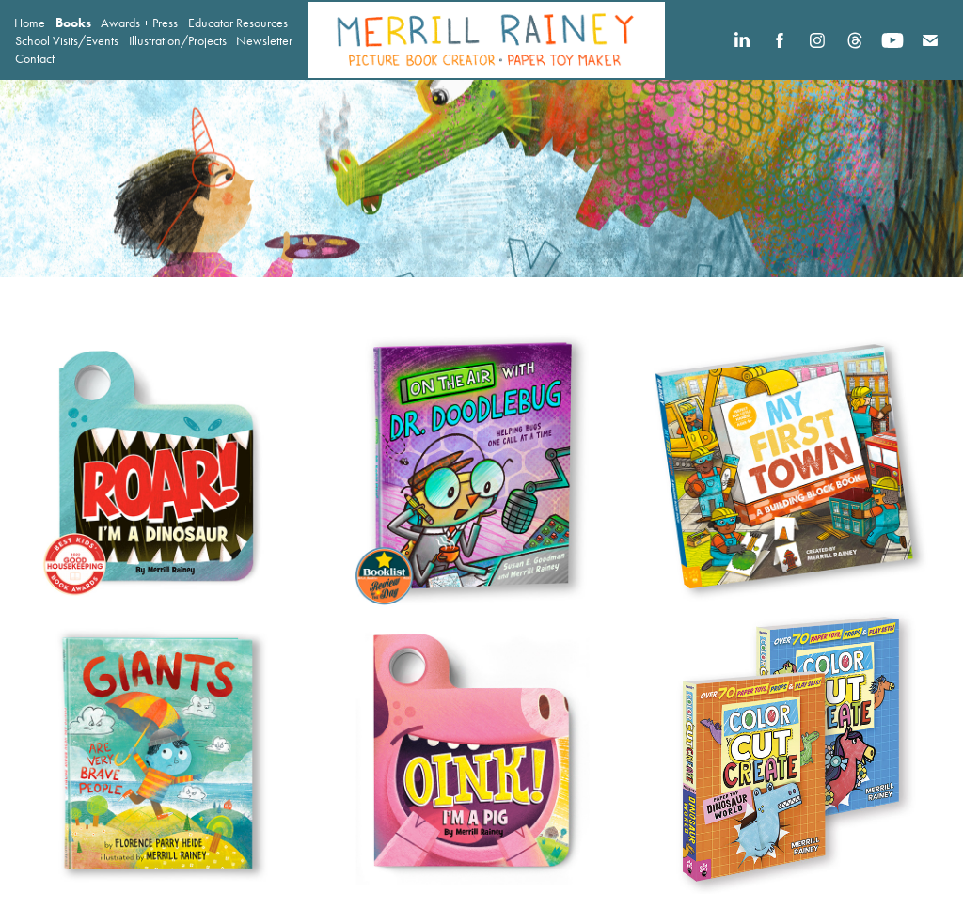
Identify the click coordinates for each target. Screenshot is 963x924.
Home (29, 23)
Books (73, 23)
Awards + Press (139, 23)
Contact (35, 59)
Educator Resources (238, 23)
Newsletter (264, 41)
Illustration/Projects (178, 41)
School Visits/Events (66, 41)
